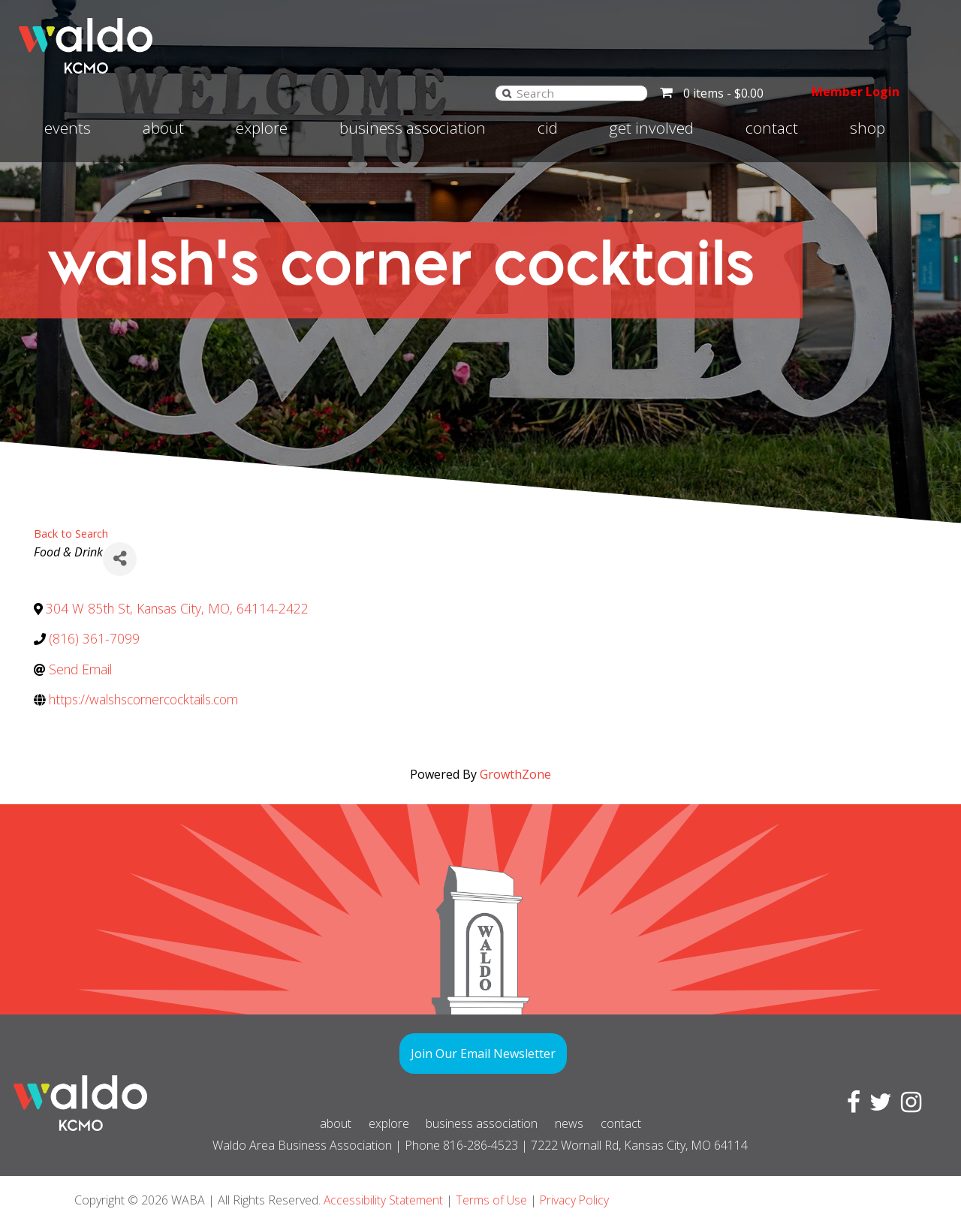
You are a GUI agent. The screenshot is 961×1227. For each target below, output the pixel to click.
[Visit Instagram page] (908, 1106)
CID (548, 127)
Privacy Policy (577, 1200)
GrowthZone (515, 774)
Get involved (651, 127)
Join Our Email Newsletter (483, 1053)
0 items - (709, 93)
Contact (772, 127)
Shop (867, 127)
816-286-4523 (480, 1145)
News (582, 1123)
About (163, 127)
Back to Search (71, 533)
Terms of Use (493, 1200)
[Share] (120, 559)
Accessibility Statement (384, 1200)
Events (67, 127)
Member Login (849, 91)
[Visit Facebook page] (850, 1106)
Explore (262, 127)
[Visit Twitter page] (877, 1106)
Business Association (412, 127)
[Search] (492, 93)
